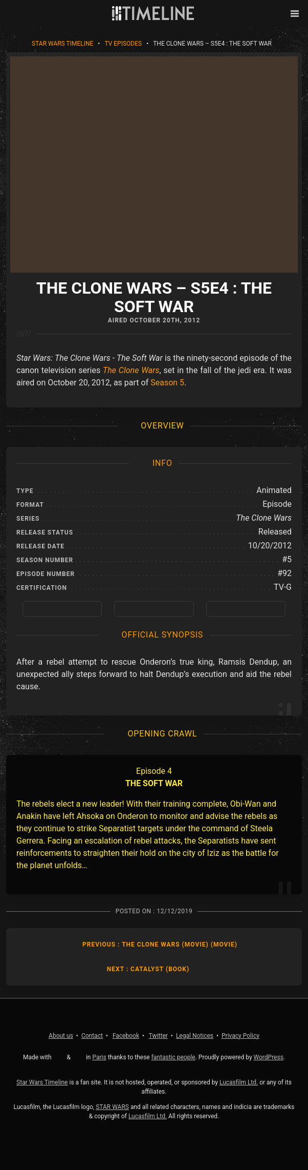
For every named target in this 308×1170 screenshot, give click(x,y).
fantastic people (173, 1057)
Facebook (126, 1035)
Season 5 (167, 382)
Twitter (158, 1035)
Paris (99, 1057)
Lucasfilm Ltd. (238, 1082)
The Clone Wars (131, 370)
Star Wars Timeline (62, 43)
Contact (92, 1035)
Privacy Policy (240, 1035)
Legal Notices (194, 1035)
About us (61, 1035)
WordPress (268, 1057)
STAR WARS (112, 1107)
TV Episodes (123, 43)
